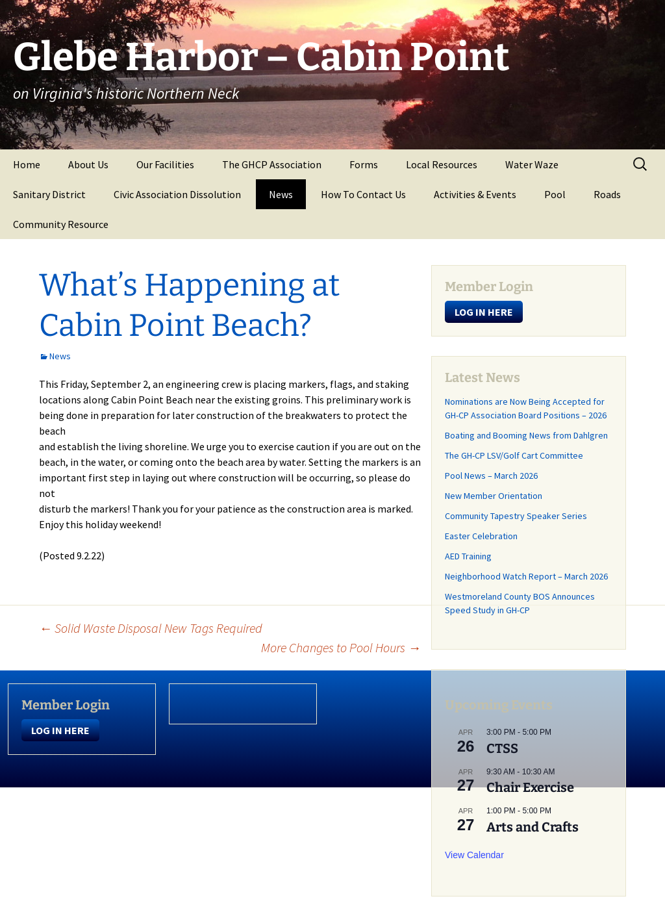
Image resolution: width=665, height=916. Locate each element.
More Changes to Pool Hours (341, 647)
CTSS (502, 748)
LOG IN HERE (484, 311)
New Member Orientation (493, 496)
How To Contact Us (363, 194)
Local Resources (441, 164)
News (281, 194)
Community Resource (60, 224)
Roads (607, 194)
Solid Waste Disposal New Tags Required (150, 628)
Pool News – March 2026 (491, 475)
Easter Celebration (481, 536)
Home (26, 164)
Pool (555, 194)
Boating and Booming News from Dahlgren (526, 435)
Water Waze (531, 164)
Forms (363, 164)
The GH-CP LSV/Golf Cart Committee (514, 455)
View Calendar (474, 855)
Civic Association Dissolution (177, 194)
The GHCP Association (271, 164)
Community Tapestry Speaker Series (516, 516)
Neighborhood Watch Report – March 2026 (526, 576)
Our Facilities (165, 164)
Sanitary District (49, 194)
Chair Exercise (530, 787)
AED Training (468, 556)
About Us (88, 164)
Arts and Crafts (532, 827)
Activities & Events (475, 194)
